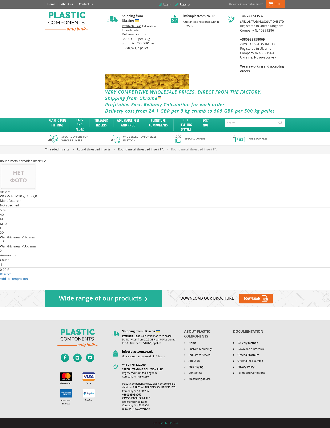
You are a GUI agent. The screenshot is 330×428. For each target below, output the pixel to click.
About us (67, 4)
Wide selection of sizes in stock (139, 138)
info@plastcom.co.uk (199, 16)
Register (185, 4)
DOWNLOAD (252, 298)
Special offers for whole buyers (74, 138)
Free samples (258, 138)
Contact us (86, 4)
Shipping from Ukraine (134, 98)
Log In (167, 4)
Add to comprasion (14, 278)
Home (51, 4)
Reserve (5, 274)
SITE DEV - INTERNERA (165, 423)
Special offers (195, 138)
